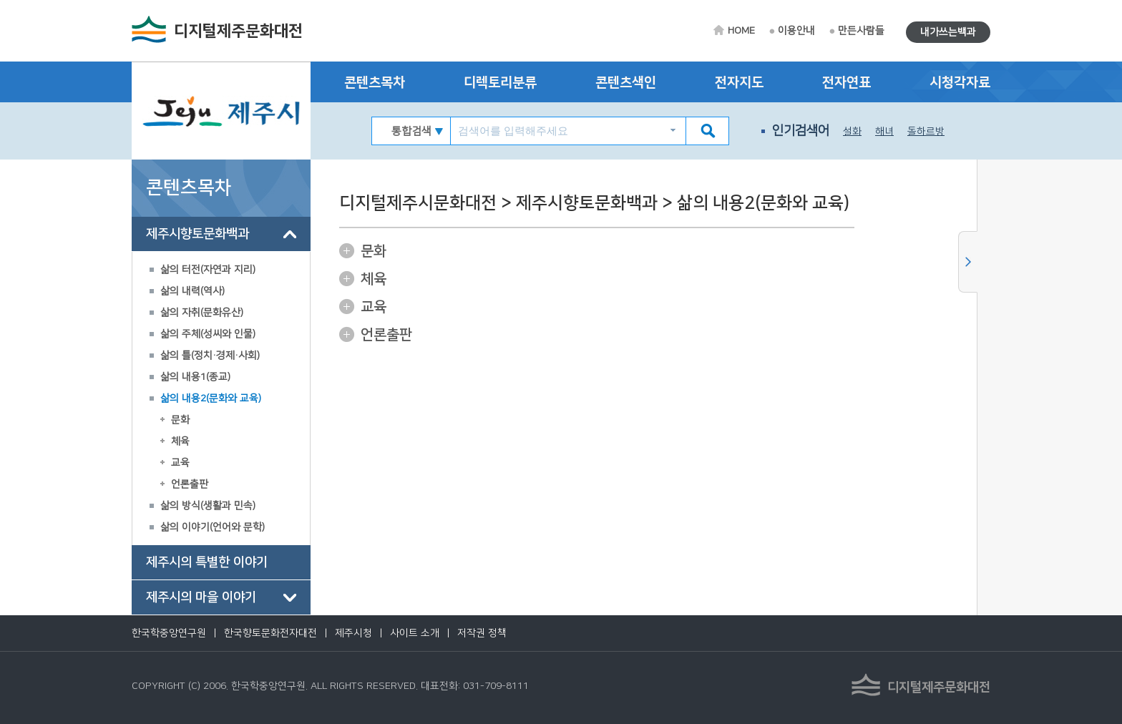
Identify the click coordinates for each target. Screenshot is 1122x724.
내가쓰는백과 (948, 32)
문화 (180, 420)
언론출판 (189, 484)
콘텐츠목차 (374, 82)
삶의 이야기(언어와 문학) (212, 527)
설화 (852, 131)
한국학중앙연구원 (169, 633)
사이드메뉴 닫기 (967, 262)
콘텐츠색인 (625, 82)
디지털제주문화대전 (238, 31)
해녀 (884, 131)
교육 (180, 463)
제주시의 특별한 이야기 (207, 562)
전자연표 (846, 82)
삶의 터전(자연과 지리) (207, 269)
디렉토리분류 (500, 82)
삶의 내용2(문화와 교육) (210, 398)
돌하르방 (926, 131)
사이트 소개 (414, 633)
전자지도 (739, 82)
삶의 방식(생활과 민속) (207, 506)
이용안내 (796, 30)
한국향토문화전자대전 (270, 633)
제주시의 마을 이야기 (201, 597)
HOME (741, 30)
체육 (180, 441)
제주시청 (353, 633)
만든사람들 (861, 30)
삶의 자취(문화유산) (201, 312)
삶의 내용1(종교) (195, 377)
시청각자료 (960, 82)
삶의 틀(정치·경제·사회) (210, 355)
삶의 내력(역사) (192, 291)
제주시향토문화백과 (197, 234)
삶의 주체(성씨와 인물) (207, 334)
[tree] (221, 416)
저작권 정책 (482, 633)
